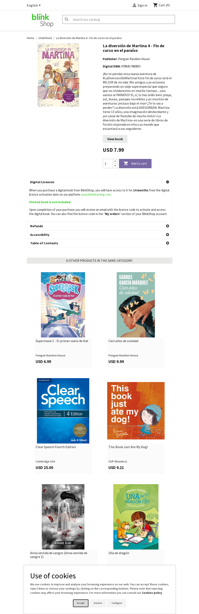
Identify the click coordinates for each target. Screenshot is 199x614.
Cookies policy (152, 593)
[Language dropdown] (34, 5)
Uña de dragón (118, 517)
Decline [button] (98, 603)
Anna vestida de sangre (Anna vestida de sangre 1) (58, 519)
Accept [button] (80, 603)
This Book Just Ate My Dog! (128, 411)
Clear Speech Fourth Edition (56, 411)
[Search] (118, 19)
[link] (63, 284)
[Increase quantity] (115, 161)
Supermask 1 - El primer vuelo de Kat (62, 305)
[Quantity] (108, 163)
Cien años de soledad (123, 305)
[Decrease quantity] (115, 165)
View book (115, 139)
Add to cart (135, 163)
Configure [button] (117, 603)
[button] (99, 182)
